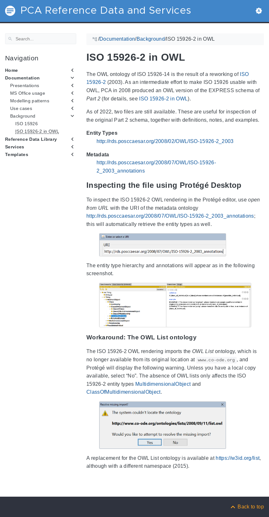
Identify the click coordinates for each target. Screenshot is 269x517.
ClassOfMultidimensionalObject (123, 392)
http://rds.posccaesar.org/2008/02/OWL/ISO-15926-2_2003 (165, 141)
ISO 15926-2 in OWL (37, 131)
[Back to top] (247, 506)
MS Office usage (27, 93)
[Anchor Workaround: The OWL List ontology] (201, 337)
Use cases (21, 108)
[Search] (40, 38)
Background (22, 116)
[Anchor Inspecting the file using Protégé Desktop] (246, 185)
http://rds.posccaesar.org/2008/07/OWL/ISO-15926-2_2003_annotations (170, 216)
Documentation (22, 77)
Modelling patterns (29, 100)
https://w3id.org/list (237, 458)
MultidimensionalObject (163, 384)
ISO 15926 (26, 123)
